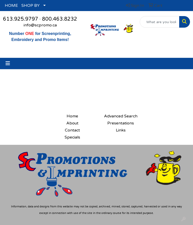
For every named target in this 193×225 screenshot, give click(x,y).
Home (72, 116)
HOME (11, 5)
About (72, 123)
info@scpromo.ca (40, 25)
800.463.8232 (59, 19)
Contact (72, 130)
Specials (72, 137)
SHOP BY (30, 5)
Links (121, 130)
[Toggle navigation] (8, 63)
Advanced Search (120, 116)
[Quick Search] (160, 22)
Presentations (120, 123)
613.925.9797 (20, 19)
